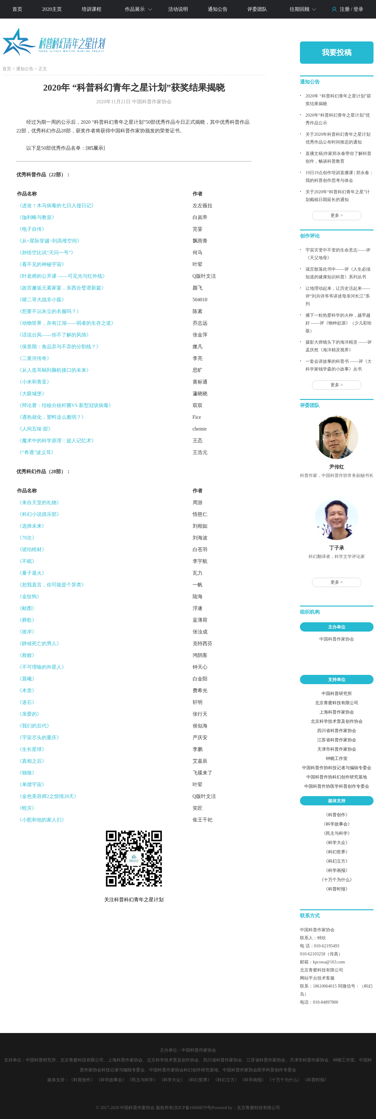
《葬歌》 (27, 620)
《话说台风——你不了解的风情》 (54, 334)
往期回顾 (300, 9)
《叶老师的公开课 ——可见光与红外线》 (62, 276)
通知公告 (218, 9)
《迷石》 (27, 702)
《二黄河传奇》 (34, 358)
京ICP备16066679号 (192, 1107)
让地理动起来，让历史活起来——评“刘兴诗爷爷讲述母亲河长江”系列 (338, 296)
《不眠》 (27, 561)
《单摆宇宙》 (32, 784)
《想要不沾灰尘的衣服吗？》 (49, 311)
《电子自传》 (32, 229)
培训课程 (91, 9)
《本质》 (27, 690)
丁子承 (336, 548)
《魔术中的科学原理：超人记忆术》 (56, 440)
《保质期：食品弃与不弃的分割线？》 (59, 346)
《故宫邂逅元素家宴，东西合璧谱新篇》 (61, 287)
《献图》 (27, 608)
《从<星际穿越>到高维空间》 (49, 240)
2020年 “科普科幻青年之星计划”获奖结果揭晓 (133, 87)
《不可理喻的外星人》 (41, 667)
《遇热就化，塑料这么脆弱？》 (51, 417)
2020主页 (52, 9)
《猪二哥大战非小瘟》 (41, 299)
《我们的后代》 (34, 725)
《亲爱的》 (29, 714)
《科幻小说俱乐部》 (39, 514)
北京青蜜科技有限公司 (258, 1107)
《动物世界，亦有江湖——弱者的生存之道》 (66, 323)
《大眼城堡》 (32, 393)
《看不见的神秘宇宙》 (41, 264)
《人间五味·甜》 (35, 428)
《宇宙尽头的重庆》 (39, 737)
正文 (42, 68)
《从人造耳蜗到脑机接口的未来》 (54, 370)
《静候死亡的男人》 (39, 643)
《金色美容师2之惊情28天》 (48, 796)
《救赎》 (27, 655)
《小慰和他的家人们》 (41, 819)
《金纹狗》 (29, 596)
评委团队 (257, 9)
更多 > (337, 215)
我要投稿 (337, 53)
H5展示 (95, 148)
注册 (345, 9)
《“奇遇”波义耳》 (36, 452)
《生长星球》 (32, 749)
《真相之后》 (32, 761)
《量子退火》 (32, 573)
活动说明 (178, 9)
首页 (17, 9)
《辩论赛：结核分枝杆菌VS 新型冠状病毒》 (65, 405)
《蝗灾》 (27, 808)
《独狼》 (27, 772)
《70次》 (27, 537)
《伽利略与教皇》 (37, 217)
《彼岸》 (27, 631)
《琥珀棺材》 (32, 549)
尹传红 (336, 466)
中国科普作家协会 (336, 639)
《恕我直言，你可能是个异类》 (51, 584)
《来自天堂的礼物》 (39, 502)
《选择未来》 (32, 526)
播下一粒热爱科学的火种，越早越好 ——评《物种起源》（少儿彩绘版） (339, 323)
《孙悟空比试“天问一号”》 (46, 252)
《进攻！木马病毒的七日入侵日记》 (56, 205)
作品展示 (135, 9)
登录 (358, 9)
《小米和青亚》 (34, 381)
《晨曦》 (27, 678)
